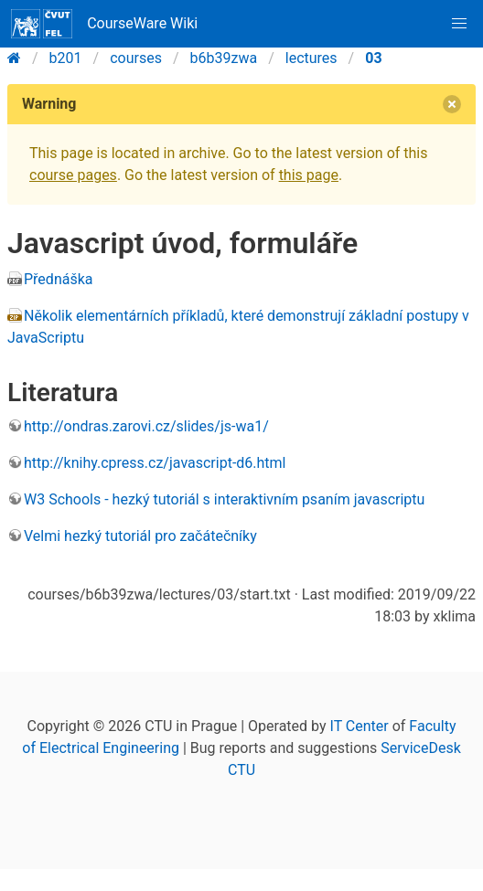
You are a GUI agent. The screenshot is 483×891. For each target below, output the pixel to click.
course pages (73, 175)
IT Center (359, 726)
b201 (65, 58)
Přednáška (58, 279)
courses (136, 58)
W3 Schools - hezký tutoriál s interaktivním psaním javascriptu (224, 499)
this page (308, 175)
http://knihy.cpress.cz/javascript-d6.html (155, 463)
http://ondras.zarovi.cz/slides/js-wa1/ (146, 426)
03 (373, 58)
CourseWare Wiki (104, 23)
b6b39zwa (224, 58)
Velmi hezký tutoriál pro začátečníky (140, 536)
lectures (311, 58)
